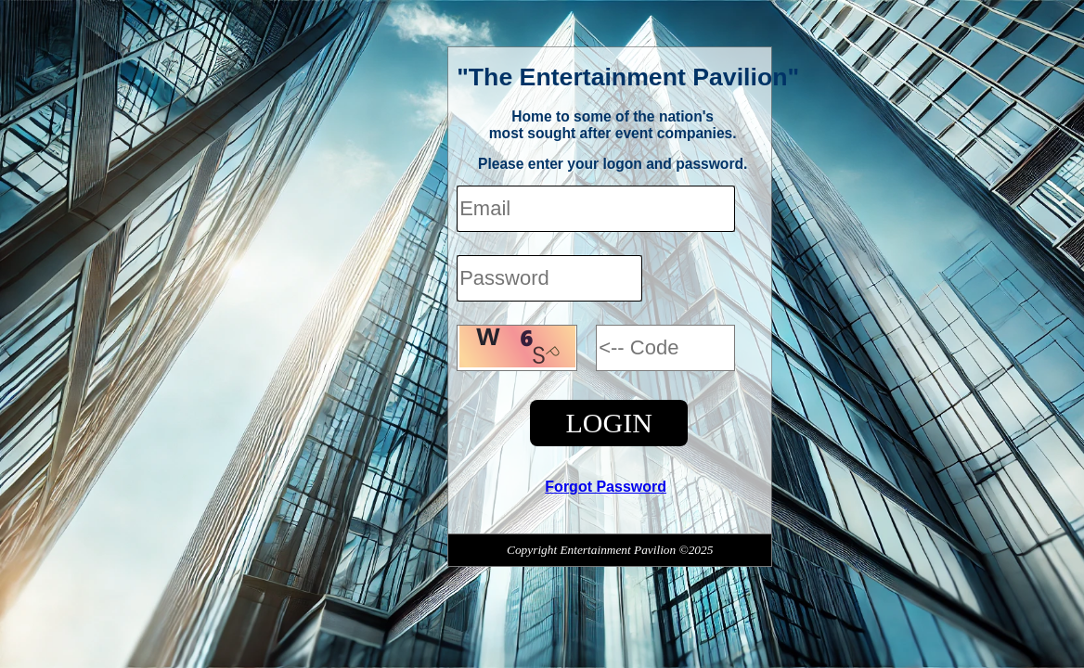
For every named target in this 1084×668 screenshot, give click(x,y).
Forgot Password (605, 487)
